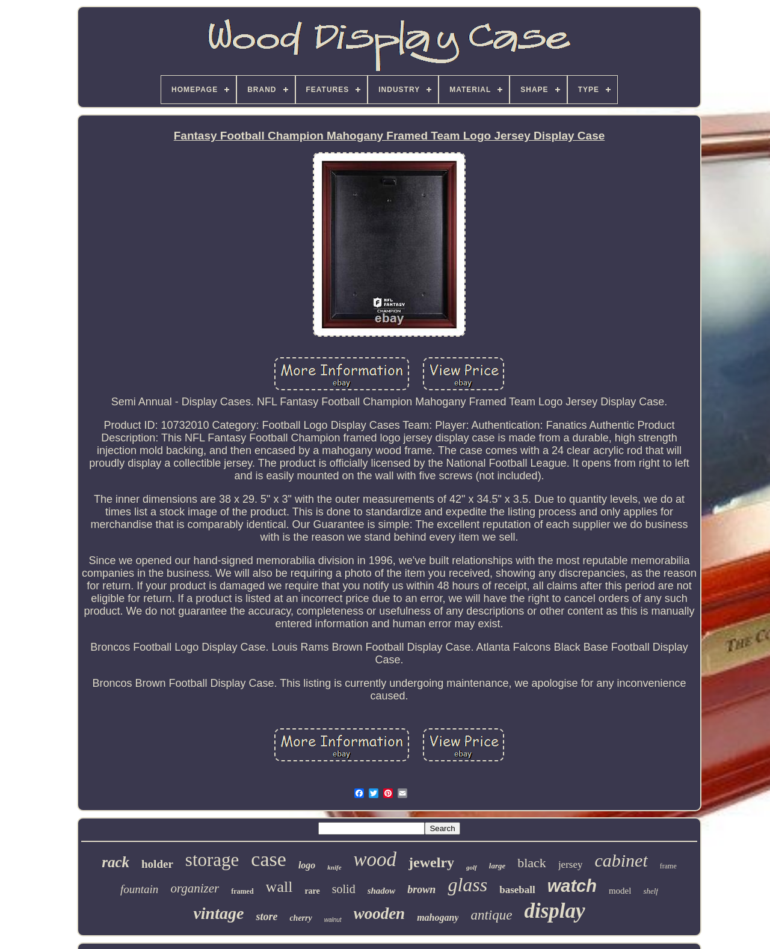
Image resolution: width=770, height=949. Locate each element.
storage (212, 859)
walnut (333, 920)
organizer (194, 888)
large (497, 865)
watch (572, 885)
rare (311, 890)
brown (421, 889)
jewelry (431, 862)
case (268, 859)
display (554, 911)
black (531, 862)
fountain (139, 889)
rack (115, 862)
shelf (650, 890)
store (266, 917)
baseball (517, 889)
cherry (300, 918)
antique (491, 915)
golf (471, 867)
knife (334, 867)
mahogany (437, 917)
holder (157, 864)
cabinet (620, 860)
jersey (570, 864)
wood (375, 859)
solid (344, 888)
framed (242, 891)
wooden (379, 913)
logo (306, 865)
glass (467, 884)
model (620, 890)
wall (279, 886)
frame (668, 866)
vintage (218, 913)
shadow (382, 890)
